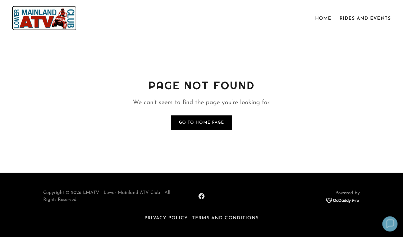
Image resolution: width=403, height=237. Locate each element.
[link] (44, 17)
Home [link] (323, 18)
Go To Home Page (201, 123)
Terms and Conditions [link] (225, 218)
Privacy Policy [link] (166, 218)
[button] (389, 223)
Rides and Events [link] (365, 18)
